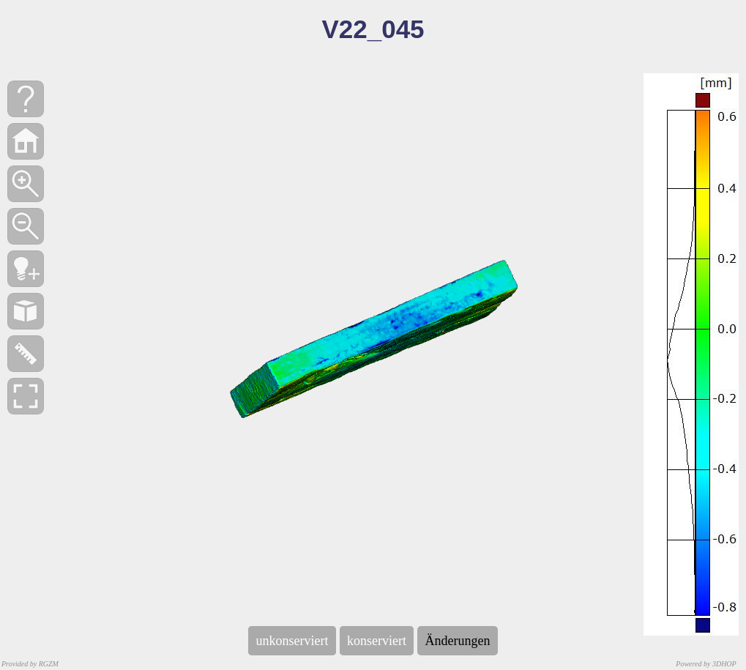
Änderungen (457, 640)
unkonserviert (292, 640)
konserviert (377, 640)
